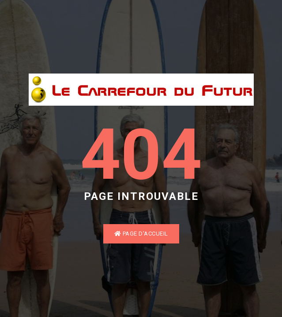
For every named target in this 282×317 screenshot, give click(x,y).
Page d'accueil (141, 233)
